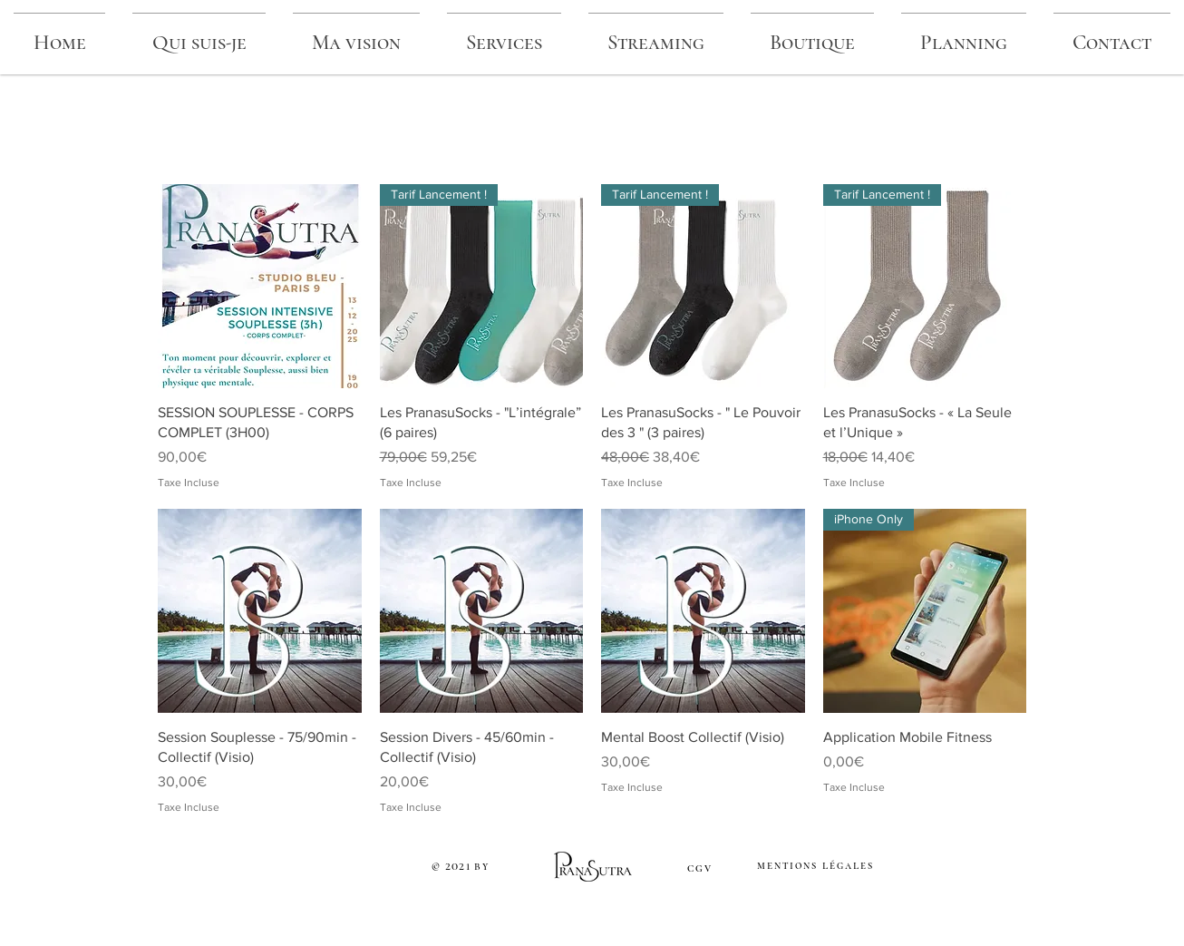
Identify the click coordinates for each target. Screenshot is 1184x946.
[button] (656, 35)
